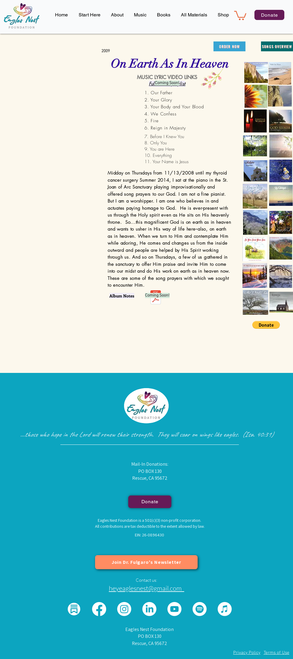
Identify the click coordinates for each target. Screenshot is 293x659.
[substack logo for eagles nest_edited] (74, 609)
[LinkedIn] (149, 609)
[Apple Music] (225, 609)
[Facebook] (99, 609)
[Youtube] (174, 609)
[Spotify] (200, 609)
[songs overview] (277, 46)
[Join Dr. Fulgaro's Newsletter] (146, 562)
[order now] (229, 46)
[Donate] (269, 15)
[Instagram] (124, 609)
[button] (117, 14)
